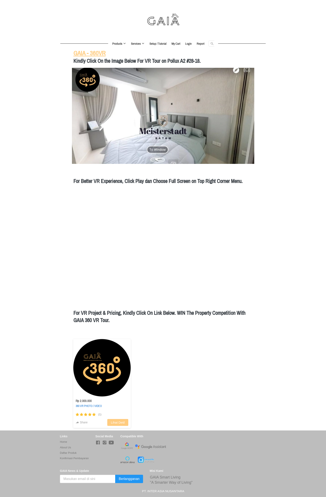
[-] (97, 442)
